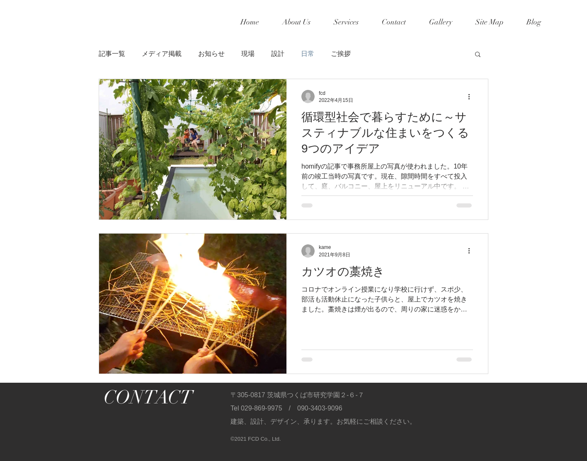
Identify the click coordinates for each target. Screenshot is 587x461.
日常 (307, 53)
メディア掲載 (162, 53)
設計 (277, 53)
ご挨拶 (341, 53)
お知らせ (211, 53)
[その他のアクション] (472, 96)
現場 (248, 53)
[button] (478, 55)
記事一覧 (112, 53)
